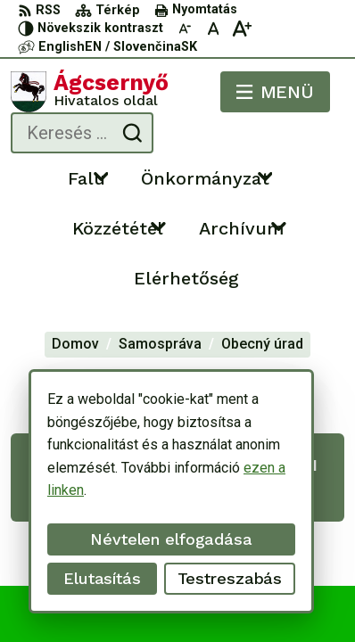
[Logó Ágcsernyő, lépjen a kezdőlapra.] (90, 91)
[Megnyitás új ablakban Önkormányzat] (265, 175)
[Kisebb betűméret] (184, 29)
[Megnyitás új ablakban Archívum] (279, 225)
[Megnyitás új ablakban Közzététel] (159, 225)
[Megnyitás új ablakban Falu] (101, 175)
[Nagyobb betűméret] (241, 29)
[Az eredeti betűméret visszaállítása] (213, 29)
